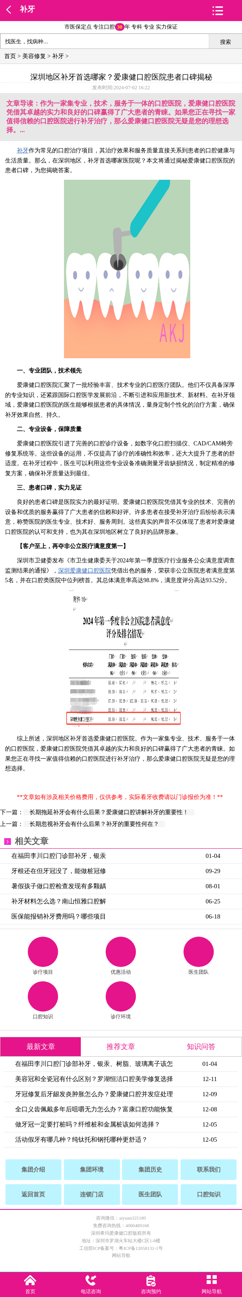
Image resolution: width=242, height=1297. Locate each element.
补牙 (27, 9)
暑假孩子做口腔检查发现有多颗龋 (58, 886)
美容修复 (34, 56)
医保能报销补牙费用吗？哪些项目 (58, 916)
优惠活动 (121, 956)
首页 (10, 56)
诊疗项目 (43, 956)
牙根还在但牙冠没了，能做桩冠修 (58, 871)
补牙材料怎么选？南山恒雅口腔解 (58, 901)
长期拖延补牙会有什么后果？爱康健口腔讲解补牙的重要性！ (109, 812)
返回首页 (33, 1194)
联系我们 (209, 1170)
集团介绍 (33, 1170)
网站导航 (121, 1255)
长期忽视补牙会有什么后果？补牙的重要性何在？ (94, 824)
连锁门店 (92, 1194)
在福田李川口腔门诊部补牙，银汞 (58, 855)
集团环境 (92, 1170)
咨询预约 (151, 1291)
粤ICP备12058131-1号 (140, 1248)
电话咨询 (91, 1291)
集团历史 (150, 1170)
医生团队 (198, 956)
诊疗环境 (121, 1000)
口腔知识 (43, 1000)
